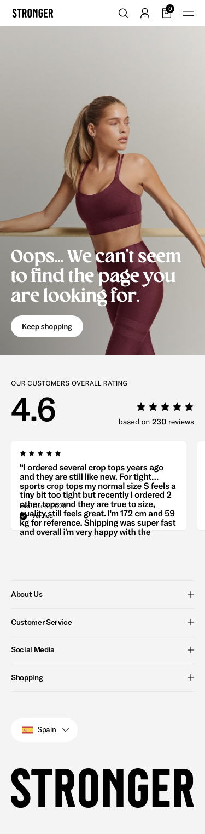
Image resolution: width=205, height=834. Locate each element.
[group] (98, 489)
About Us (102, 594)
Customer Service (102, 622)
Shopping (102, 677)
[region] (108, 489)
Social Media (102, 649)
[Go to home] (33, 13)
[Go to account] (145, 13)
